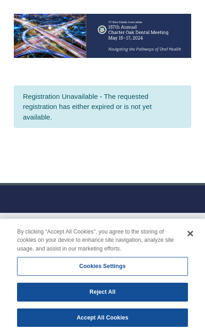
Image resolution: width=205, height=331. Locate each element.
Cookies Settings (102, 268)
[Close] (190, 236)
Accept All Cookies (102, 319)
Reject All (102, 294)
